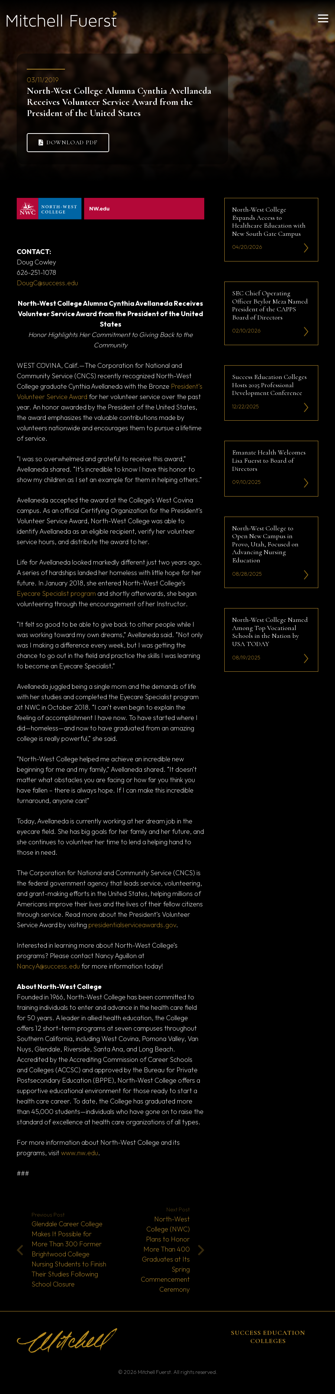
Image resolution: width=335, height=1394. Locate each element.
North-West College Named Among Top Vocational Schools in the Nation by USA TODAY (270, 632)
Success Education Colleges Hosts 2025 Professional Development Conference (269, 385)
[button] (323, 18)
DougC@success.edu (47, 283)
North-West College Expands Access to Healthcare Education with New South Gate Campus (269, 221)
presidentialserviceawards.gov (132, 925)
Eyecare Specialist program (56, 593)
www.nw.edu (79, 1153)
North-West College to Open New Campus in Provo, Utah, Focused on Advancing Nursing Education (265, 544)
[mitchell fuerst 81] (62, 18)
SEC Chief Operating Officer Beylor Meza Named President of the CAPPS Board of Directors (270, 305)
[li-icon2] (306, 248)
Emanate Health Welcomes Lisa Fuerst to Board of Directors (269, 460)
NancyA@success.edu (48, 966)
